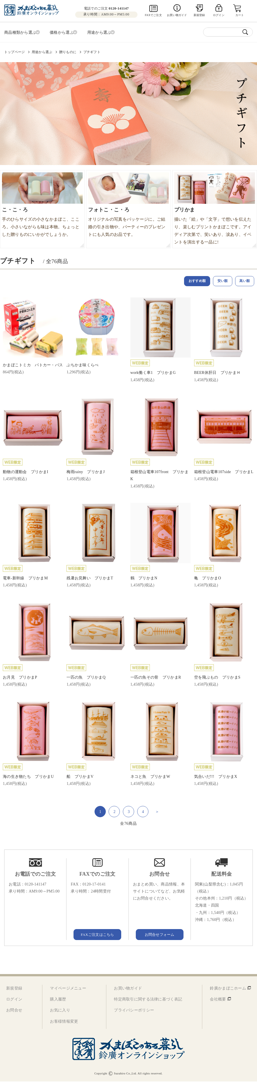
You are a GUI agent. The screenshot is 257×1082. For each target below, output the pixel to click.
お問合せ (14, 1011)
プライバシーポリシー (134, 1011)
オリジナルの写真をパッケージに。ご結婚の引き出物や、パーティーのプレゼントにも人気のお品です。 (126, 220)
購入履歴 (58, 999)
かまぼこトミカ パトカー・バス (33, 365)
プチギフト (91, 51)
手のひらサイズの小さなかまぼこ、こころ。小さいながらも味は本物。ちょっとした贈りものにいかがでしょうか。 (40, 220)
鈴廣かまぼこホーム (228, 988)
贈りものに (67, 51)
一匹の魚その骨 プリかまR (155, 678)
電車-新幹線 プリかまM (25, 578)
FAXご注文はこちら (97, 934)
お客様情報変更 (64, 1022)
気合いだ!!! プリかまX (215, 777)
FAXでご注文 (153, 15)
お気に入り (60, 1011)
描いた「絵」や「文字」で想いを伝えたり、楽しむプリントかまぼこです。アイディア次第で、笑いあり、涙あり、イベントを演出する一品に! (212, 223)
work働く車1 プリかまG (153, 373)
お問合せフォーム (160, 934)
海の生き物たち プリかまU (28, 777)
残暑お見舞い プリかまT (89, 578)
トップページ (14, 51)
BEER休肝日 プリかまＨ (217, 373)
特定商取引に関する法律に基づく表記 (148, 999)
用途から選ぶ (42, 51)
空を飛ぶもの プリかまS (217, 678)
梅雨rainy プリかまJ (85, 472)
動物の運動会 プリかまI (25, 472)
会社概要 (218, 999)
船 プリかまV (79, 777)
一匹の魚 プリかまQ (85, 678)
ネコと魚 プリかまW (150, 777)
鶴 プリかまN (143, 578)
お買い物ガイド (177, 15)
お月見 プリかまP (20, 678)
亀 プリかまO (207, 578)
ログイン (14, 999)
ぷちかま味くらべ (82, 365)
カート (240, 15)
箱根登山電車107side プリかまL (223, 472)
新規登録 (199, 15)
